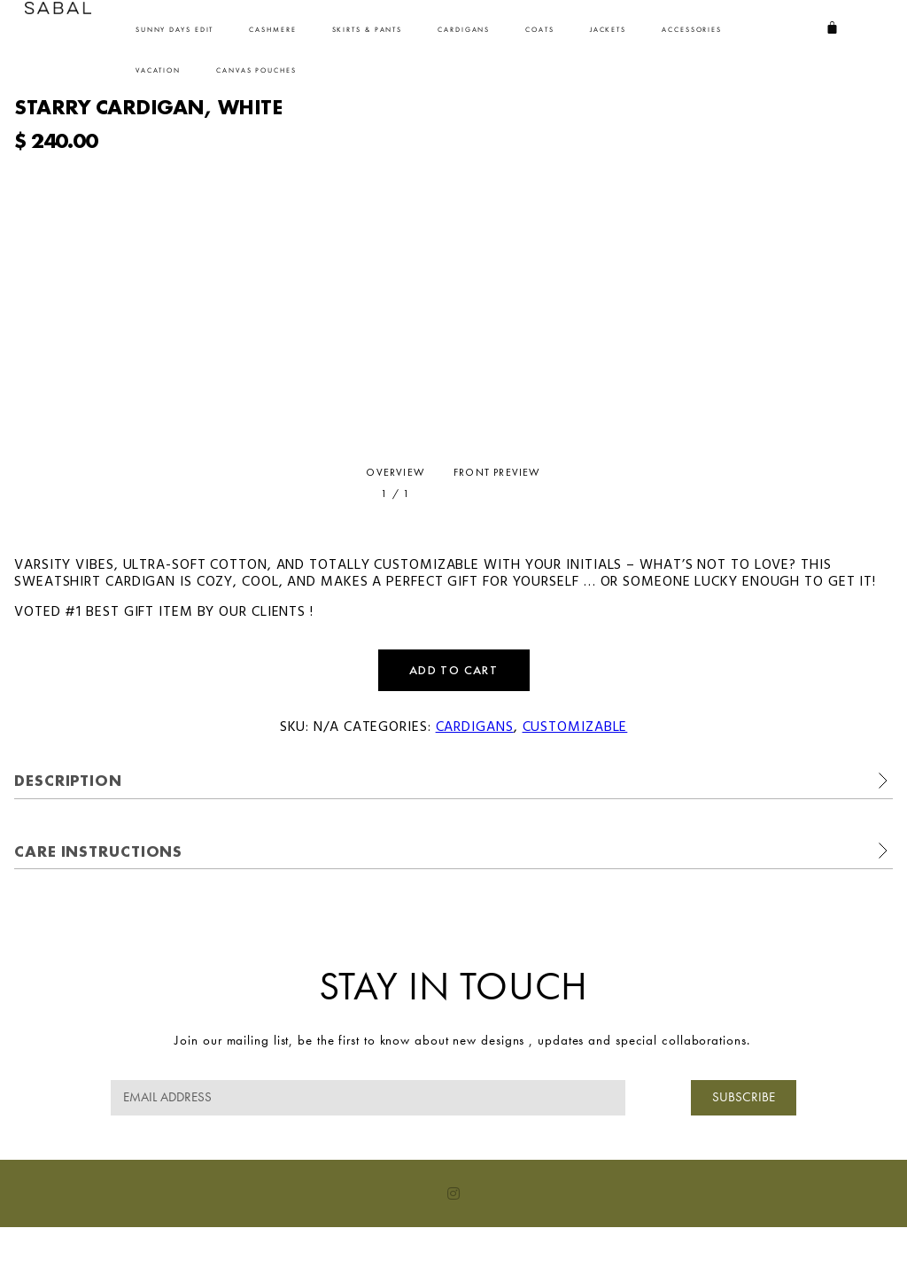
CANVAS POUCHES (256, 70)
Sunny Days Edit (175, 29)
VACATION (158, 70)
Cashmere (272, 29)
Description (68, 780)
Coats (539, 29)
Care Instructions (98, 851)
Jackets (608, 29)
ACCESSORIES (692, 29)
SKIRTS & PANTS (367, 29)
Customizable (575, 727)
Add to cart (453, 670)
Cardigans (464, 29)
